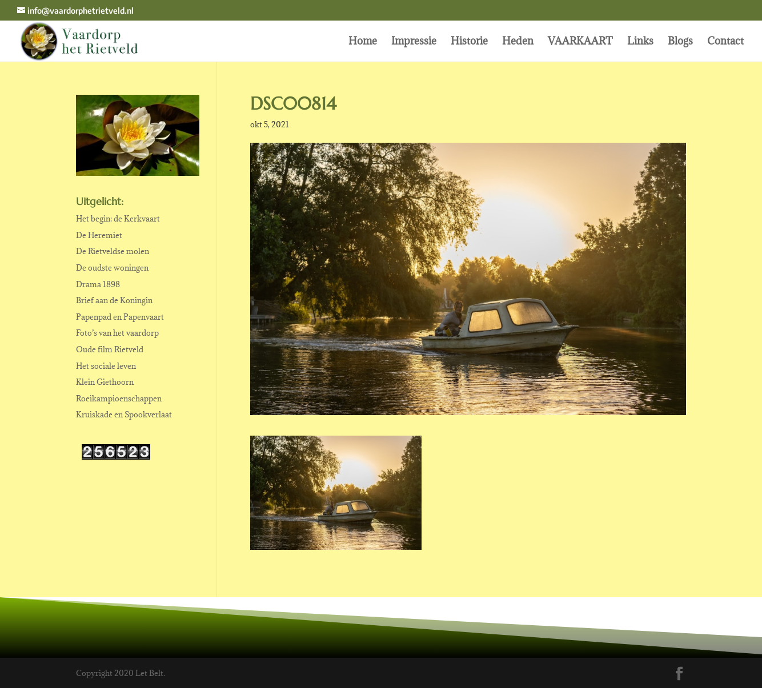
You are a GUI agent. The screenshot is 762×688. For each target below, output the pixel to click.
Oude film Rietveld (109, 349)
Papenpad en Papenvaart (120, 317)
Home (362, 42)
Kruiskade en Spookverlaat (124, 414)
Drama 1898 (98, 284)
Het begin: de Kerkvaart (118, 219)
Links (640, 42)
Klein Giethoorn (105, 382)
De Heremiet (99, 235)
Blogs (680, 42)
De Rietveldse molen (112, 251)
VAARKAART (580, 42)
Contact (725, 42)
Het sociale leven (106, 366)
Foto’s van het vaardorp (117, 333)
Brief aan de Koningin (114, 300)
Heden (518, 42)
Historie (469, 42)
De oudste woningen (112, 268)
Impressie (413, 42)
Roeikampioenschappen (119, 398)
